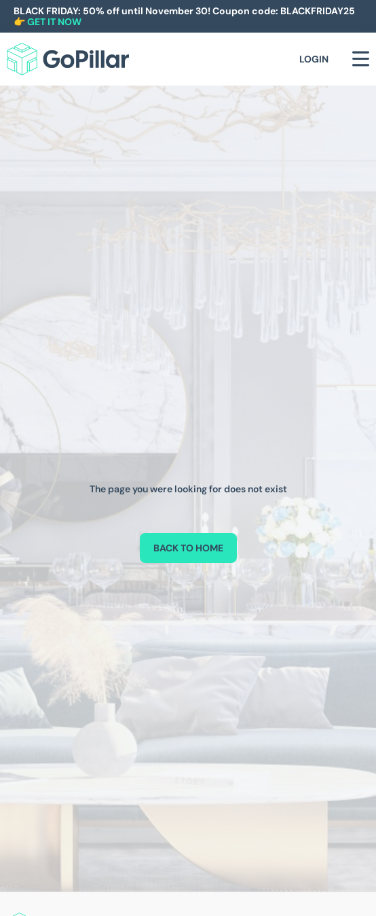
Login (313, 59)
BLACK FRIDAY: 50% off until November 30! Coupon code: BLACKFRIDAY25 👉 (184, 16)
